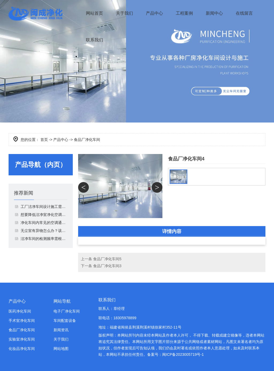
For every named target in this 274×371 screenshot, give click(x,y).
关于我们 (124, 13)
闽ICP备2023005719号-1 (183, 354)
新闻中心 (214, 13)
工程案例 (184, 13)
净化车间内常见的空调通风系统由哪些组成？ (44, 222)
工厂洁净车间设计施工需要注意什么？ (44, 206)
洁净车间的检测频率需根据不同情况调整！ (44, 238)
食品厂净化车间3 (107, 266)
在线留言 (244, 13)
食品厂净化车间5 (107, 259)
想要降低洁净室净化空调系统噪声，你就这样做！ (44, 214)
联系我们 (94, 40)
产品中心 (154, 13)
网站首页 (94, 13)
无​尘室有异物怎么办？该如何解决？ (44, 230)
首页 (44, 139)
